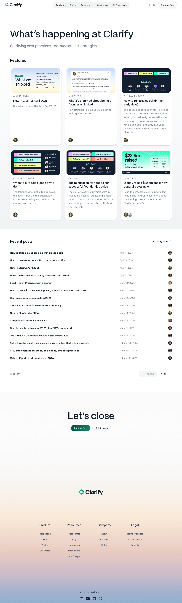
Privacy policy (135, 539)
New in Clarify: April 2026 (30, 101)
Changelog (45, 550)
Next (165, 373)
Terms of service (135, 533)
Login (152, 5)
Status (104, 545)
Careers (104, 539)
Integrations (74, 550)
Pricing (73, 5)
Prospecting (45, 533)
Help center (74, 533)
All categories (162, 241)
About (104, 533)
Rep (45, 539)
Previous (148, 373)
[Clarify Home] (13, 5)
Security (135, 545)
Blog (74, 539)
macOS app (74, 556)
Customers (102, 5)
